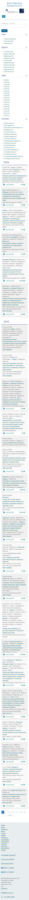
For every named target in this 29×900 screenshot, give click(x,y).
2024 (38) (6, 84)
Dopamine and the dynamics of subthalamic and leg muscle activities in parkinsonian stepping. (13, 402)
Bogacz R (5, 751)
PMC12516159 (7, 468)
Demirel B (5, 477)
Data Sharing (5, 848)
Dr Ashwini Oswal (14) (9, 138)
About (3, 827)
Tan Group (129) (8, 51)
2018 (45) (6, 97)
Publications (5, 842)
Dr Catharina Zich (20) (9, 154)
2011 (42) (6, 113)
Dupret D (20, 643)
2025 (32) (6, 82)
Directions (4, 829)
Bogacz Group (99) (9, 54)
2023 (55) (6, 86)
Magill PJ (5, 618)
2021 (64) (6, 91)
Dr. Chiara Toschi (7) (9, 132)
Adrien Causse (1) (8, 123)
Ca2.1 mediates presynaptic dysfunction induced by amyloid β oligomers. (12, 559)
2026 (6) (6, 80)
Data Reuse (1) (8, 43)
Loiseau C (12, 610)
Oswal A (5, 385)
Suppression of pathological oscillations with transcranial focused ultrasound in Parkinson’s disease (13, 221)
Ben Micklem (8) (8, 129)
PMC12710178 (7, 713)
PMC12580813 (7, 536)
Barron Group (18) (8, 67)
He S (10, 169)
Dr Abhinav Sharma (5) (10, 134)
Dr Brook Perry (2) (8, 147)
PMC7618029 (6, 781)
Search (4, 30)
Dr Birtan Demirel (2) (9, 145)
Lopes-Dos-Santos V (15, 641)
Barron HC (5, 241)
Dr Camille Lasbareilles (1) (11, 149)
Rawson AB (14, 790)
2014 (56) (6, 106)
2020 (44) (6, 93)
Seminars (4, 846)
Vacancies (4, 838)
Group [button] (4, 47)
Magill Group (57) (8, 56)
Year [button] (3, 76)
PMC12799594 (7, 568)
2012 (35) (6, 111)
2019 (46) (6, 95)
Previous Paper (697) (9, 39)
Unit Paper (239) (8, 41)
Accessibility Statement (8, 855)
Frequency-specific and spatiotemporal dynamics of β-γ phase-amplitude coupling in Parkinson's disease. (14, 178)
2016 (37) (6, 102)
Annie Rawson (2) (8, 125)
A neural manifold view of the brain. (13, 443)
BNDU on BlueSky (7, 872)
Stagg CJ (5, 479)
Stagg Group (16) (8, 69)
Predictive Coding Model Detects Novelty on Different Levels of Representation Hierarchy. (12, 771)
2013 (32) (6, 108)
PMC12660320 (7, 349)
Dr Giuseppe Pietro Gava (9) (11, 158)
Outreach (4, 844)
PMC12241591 (7, 802)
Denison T (5, 216)
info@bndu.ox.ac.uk (7, 893)
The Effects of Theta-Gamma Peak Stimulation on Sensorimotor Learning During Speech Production (14, 483)
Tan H (14, 174)
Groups (3, 833)
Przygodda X (15, 237)
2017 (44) (6, 100)
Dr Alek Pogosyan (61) (10, 136)
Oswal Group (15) (8, 71)
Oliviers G (5, 746)
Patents (3, 850)
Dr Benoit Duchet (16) (9, 143)
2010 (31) (6, 115)
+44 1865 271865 (9, 897)
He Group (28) (7, 60)
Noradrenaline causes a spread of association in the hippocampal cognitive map (12, 245)
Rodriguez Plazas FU (9, 259)
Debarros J (19, 660)
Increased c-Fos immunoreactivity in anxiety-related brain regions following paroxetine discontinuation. (14, 585)
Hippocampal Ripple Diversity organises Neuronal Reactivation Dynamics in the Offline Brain (12, 648)
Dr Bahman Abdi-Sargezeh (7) (12, 141)
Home (3, 825)
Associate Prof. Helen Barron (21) (13, 127)
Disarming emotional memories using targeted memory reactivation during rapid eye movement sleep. (13, 460)
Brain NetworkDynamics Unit (14, 4)
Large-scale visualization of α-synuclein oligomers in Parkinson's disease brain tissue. (13, 630)
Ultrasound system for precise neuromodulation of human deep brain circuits (14, 732)
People (3, 835)
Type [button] (3, 35)
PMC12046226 (7, 376)
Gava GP (5, 643)
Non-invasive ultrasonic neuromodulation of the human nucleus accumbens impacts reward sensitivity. (14, 341)
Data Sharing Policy (7, 863)
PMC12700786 (7, 311)
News (3, 831)
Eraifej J (5, 210)
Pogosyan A (16, 169)
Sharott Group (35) (8, 58)
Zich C (11, 418)
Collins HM (21, 547)
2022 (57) (6, 89)
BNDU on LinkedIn (7, 868)
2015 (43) (6, 104)
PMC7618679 (6, 595)
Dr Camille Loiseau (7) (10, 152)
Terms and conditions (7, 859)
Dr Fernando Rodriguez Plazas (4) (13, 156)
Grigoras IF (5, 518)
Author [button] (5, 119)
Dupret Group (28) (8, 62)
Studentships (5, 840)
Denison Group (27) (9, 65)
